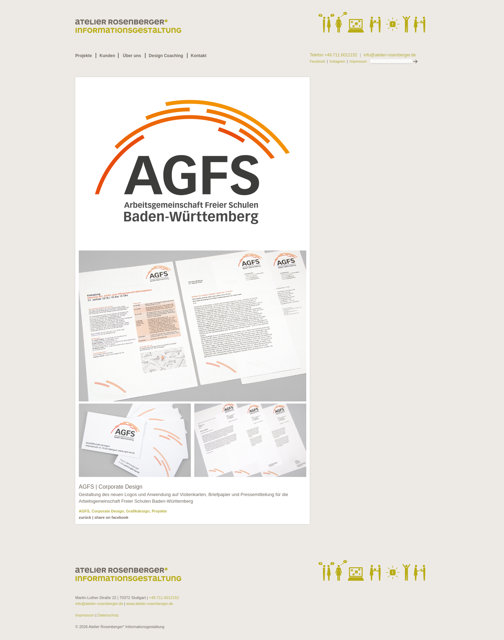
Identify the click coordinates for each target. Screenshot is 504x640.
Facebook (317, 61)
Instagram (337, 61)
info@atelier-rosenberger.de (390, 55)
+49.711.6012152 (164, 598)
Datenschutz (107, 615)
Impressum (358, 61)
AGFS (84, 511)
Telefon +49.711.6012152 (333, 55)
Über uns (132, 55)
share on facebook (111, 517)
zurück (85, 517)
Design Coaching (166, 55)
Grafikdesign (137, 511)
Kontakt (198, 55)
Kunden (107, 55)
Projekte (83, 55)
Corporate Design (108, 511)
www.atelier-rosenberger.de (149, 603)
